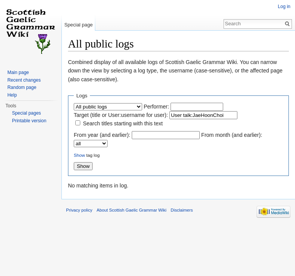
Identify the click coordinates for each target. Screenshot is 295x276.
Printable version (29, 120)
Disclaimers (182, 210)
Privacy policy (79, 210)
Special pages (26, 113)
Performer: (156, 107)
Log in (284, 6)
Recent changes (24, 80)
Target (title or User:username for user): (121, 115)
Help (12, 95)
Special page (78, 25)
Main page (18, 72)
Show (79, 155)
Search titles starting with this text (123, 123)
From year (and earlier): (102, 135)
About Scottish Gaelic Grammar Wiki (132, 210)
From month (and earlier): (231, 135)
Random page (21, 87)
